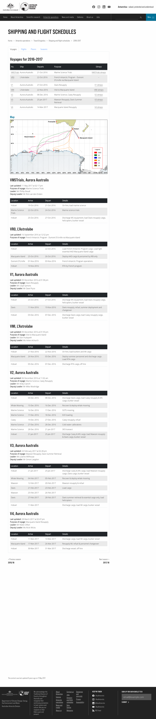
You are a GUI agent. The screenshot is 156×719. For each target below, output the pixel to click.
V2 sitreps (99, 94)
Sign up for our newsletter (132, 692)
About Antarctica (17, 17)
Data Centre (69, 706)
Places (33, 49)
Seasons (43, 49)
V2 (12, 94)
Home (5, 17)
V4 (12, 107)
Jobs (98, 17)
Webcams (70, 710)
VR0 (12, 77)
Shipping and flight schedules (59, 40)
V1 (12, 85)
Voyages (13, 49)
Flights (23, 49)
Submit (126, 702)
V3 (12, 99)
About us (90, 17)
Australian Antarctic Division (11, 706)
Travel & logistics (39, 40)
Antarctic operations (50, 17)
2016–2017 (77, 40)
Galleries (80, 17)
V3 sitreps (99, 99)
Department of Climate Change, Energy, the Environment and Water (15, 702)
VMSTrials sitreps (99, 72)
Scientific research (33, 17)
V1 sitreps (99, 85)
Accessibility (80, 702)
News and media (68, 17)
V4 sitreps (99, 107)
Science (58, 697)
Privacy (78, 699)
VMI (12, 90)
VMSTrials (15, 72)
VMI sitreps (98, 90)
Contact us (70, 692)
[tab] (13, 49)
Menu (151, 17)
